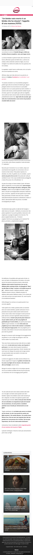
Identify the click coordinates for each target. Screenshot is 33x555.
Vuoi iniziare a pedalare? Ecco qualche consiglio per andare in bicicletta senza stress (16, 528)
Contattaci (25, 546)
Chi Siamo (8, 553)
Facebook (15, 77)
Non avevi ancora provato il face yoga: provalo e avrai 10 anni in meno (16, 489)
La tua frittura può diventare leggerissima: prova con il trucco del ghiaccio (15, 468)
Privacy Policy (19, 553)
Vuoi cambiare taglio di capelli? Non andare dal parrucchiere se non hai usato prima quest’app (15, 508)
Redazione (13, 553)
